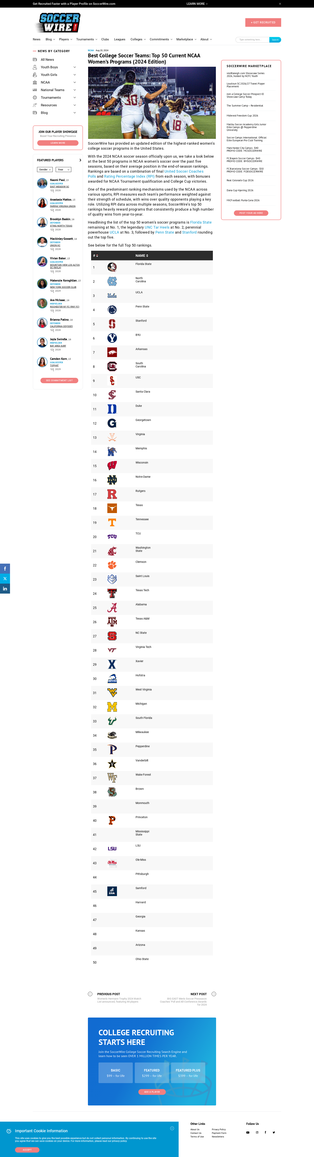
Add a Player (152, 1092)
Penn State (164, 232)
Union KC (55, 245)
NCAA (41, 82)
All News (43, 60)
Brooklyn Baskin (60, 219)
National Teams (48, 90)
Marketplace (184, 39)
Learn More (58, 143)
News (36, 39)
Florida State (201, 222)
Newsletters (218, 1136)
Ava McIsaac (58, 300)
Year (60, 169)
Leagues (119, 39)
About (204, 39)
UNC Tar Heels (157, 227)
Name (140, 256)
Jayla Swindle (59, 339)
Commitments (159, 39)
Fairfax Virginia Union (62, 206)
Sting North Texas (61, 226)
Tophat (54, 365)
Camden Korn (59, 359)
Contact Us (195, 1133)
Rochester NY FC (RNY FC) (64, 306)
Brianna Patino (59, 319)
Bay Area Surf (58, 346)
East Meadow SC (59, 186)
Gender (43, 169)
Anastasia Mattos (61, 199)
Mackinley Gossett (62, 239)
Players (64, 39)
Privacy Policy (219, 1129)
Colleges (136, 39)
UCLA (114, 232)
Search (275, 39)
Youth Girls (45, 75)
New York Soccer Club (63, 287)
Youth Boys (45, 67)
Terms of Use (197, 1136)
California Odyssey (61, 326)
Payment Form (219, 1133)
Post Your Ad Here (251, 213)
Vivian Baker (58, 258)
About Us (194, 1129)
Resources (45, 105)
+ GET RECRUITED (263, 22)
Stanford (190, 232)
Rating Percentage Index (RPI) (129, 176)
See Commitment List (59, 380)
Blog (49, 39)
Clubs (105, 39)
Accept (27, 1150)
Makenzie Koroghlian (63, 280)
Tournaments (85, 39)
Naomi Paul (57, 180)
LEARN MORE (196, 4)
